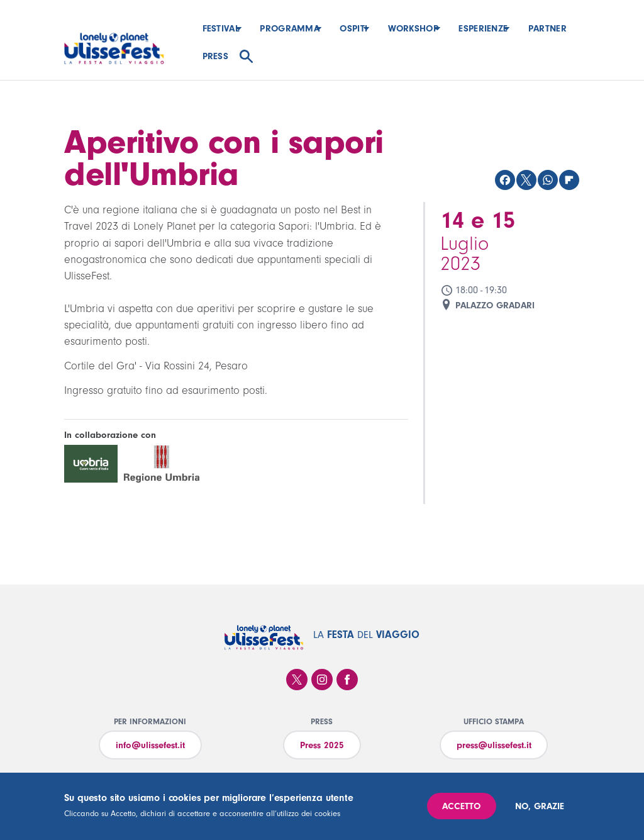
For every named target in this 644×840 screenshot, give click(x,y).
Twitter (297, 679)
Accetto (461, 806)
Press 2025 (322, 745)
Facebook (347, 679)
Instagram (322, 679)
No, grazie (539, 806)
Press (271, 56)
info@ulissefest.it (150, 745)
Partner (222, 56)
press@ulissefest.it (494, 745)
